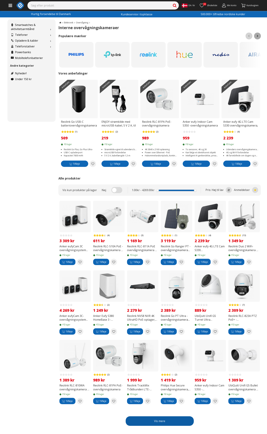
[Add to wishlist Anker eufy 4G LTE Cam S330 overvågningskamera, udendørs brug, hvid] (255, 164)
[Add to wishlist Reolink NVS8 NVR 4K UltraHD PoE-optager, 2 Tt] (147, 331)
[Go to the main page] (60, 22)
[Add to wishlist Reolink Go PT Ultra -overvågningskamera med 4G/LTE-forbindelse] (181, 331)
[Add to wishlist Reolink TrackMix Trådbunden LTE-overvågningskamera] (147, 401)
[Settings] (188, 5)
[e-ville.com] (20, 5)
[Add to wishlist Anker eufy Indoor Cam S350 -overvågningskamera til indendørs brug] (214, 164)
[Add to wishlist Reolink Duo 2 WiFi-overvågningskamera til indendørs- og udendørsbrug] (249, 262)
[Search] (103, 5)
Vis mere (159, 421)
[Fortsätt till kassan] (250, 5)
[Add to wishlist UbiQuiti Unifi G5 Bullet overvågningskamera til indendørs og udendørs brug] (249, 401)
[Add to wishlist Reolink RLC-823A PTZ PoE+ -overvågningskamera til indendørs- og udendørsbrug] (249, 331)
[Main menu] (10, 5)
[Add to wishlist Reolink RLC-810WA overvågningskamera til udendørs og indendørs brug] (80, 401)
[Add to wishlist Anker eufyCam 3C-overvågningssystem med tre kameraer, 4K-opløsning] (80, 331)
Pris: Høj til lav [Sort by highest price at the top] (219, 190)
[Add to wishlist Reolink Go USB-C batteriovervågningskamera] (93, 164)
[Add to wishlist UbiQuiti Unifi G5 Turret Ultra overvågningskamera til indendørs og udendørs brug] (215, 331)
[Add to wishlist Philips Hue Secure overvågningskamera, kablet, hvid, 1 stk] (181, 401)
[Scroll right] (257, 36)
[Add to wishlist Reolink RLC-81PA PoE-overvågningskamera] (174, 164)
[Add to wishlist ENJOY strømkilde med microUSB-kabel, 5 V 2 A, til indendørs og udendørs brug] (133, 164)
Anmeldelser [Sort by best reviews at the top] (246, 190)
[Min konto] (229, 5)
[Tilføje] (74, 164)
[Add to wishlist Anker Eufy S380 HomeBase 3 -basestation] (114, 331)
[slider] (157, 190)
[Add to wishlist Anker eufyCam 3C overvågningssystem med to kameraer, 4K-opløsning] (80, 262)
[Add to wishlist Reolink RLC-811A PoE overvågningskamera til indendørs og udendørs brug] (147, 262)
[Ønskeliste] (208, 5)
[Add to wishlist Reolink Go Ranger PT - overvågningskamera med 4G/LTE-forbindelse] (181, 262)
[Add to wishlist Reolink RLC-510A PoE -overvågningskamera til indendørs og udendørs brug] (114, 262)
